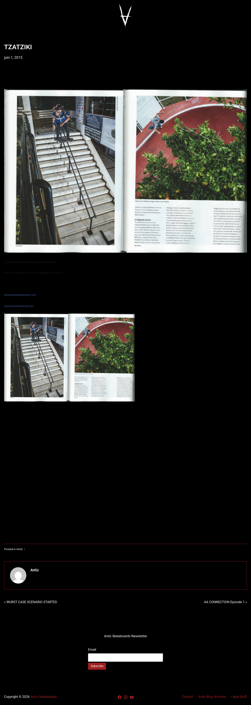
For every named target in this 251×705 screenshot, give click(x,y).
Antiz (19, 549)
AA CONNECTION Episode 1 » (225, 602)
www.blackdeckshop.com (19, 306)
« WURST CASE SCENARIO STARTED (30, 602)
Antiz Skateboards (43, 697)
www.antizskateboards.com (20, 294)
